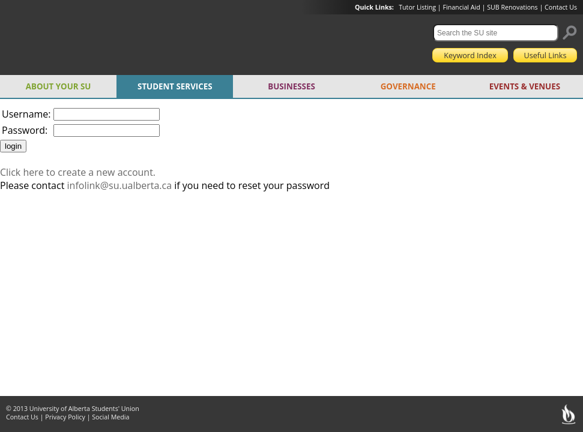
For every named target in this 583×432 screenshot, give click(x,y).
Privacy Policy (65, 417)
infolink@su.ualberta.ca (119, 185)
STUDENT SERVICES (174, 86)
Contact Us (561, 7)
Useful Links (545, 55)
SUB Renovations (512, 7)
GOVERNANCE (408, 86)
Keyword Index (470, 55)
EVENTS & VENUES (524, 86)
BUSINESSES (291, 86)
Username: (26, 114)
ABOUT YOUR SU (58, 86)
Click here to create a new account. (78, 172)
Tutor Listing (417, 7)
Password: (24, 130)
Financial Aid (461, 7)
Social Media (110, 417)
